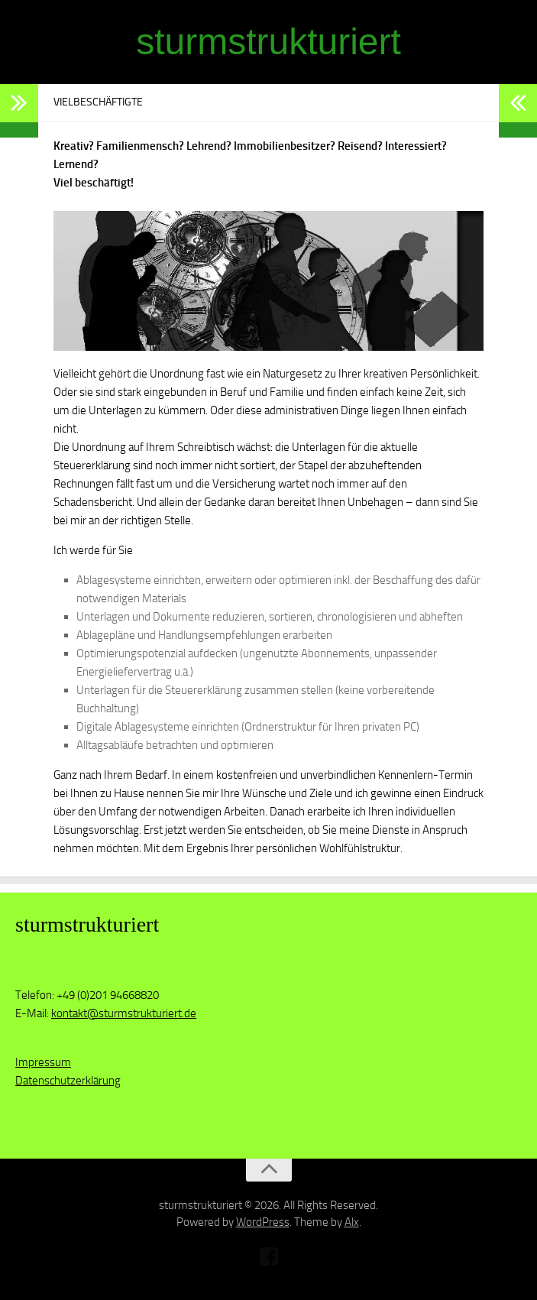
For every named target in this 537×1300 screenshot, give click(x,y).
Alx (352, 1222)
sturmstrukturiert (268, 42)
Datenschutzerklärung (68, 1081)
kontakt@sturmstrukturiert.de (123, 1013)
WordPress (263, 1222)
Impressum (43, 1062)
